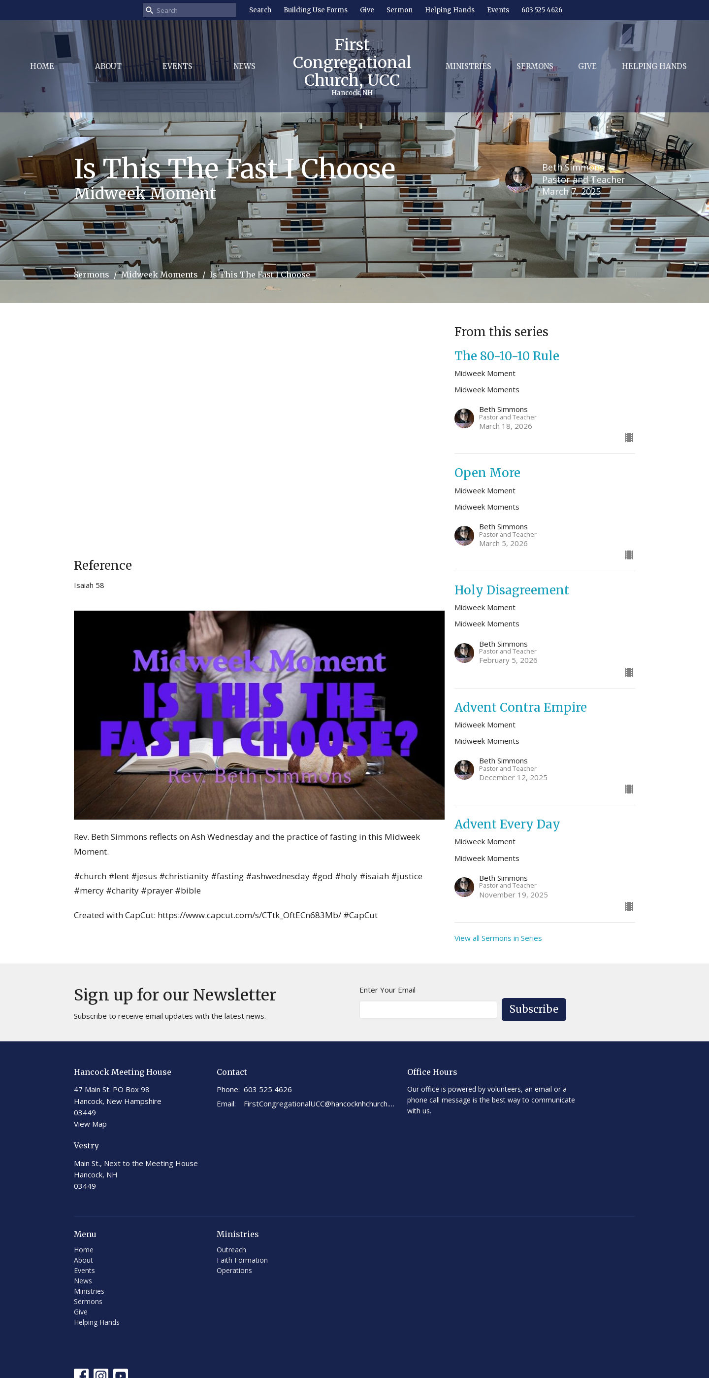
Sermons (534, 66)
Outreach (231, 1249)
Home (42, 66)
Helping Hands (450, 10)
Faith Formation (242, 1260)
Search (260, 10)
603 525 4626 (541, 10)
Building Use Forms (316, 10)
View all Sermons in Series (498, 938)
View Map (90, 1124)
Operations (234, 1270)
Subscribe (534, 1009)
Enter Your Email (387, 990)
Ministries (468, 66)
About (108, 66)
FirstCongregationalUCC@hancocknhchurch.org (320, 1103)
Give (367, 10)
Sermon (400, 10)
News (244, 66)
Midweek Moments (159, 274)
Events (498, 10)
